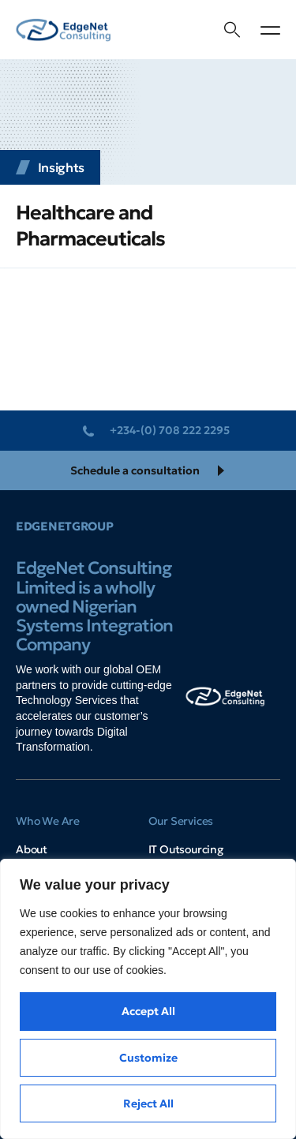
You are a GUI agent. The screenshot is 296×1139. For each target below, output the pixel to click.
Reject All (148, 1103)
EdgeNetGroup (64, 526)
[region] (148, 999)
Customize (148, 1058)
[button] (270, 30)
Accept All (148, 1011)
